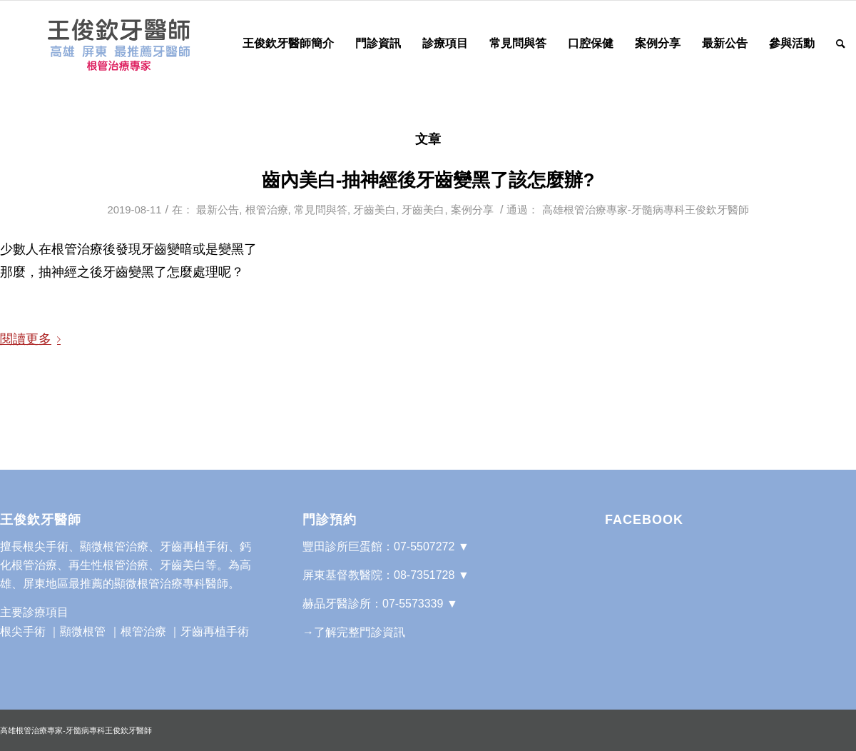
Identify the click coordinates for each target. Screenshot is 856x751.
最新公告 (217, 210)
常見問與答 (320, 210)
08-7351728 (424, 575)
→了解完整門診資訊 (353, 632)
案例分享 (472, 210)
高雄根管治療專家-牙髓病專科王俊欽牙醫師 (645, 210)
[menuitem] (288, 43)
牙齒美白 (374, 210)
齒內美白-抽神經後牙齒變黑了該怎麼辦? (428, 180)
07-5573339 (412, 604)
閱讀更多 (33, 338)
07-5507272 (424, 546)
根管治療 (266, 210)
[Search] (840, 43)
